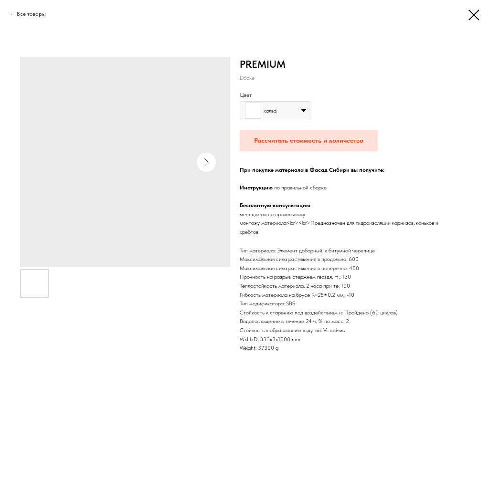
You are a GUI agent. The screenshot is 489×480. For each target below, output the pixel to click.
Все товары (31, 13)
